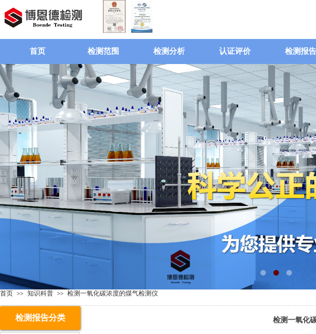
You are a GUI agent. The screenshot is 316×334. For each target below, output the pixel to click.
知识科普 (40, 293)
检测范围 (103, 51)
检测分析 (169, 51)
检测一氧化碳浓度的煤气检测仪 (112, 293)
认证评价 (235, 51)
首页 (37, 51)
